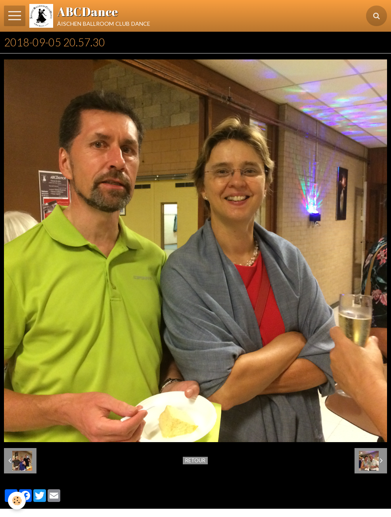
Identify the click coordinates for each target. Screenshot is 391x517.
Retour (195, 460)
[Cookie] (17, 500)
